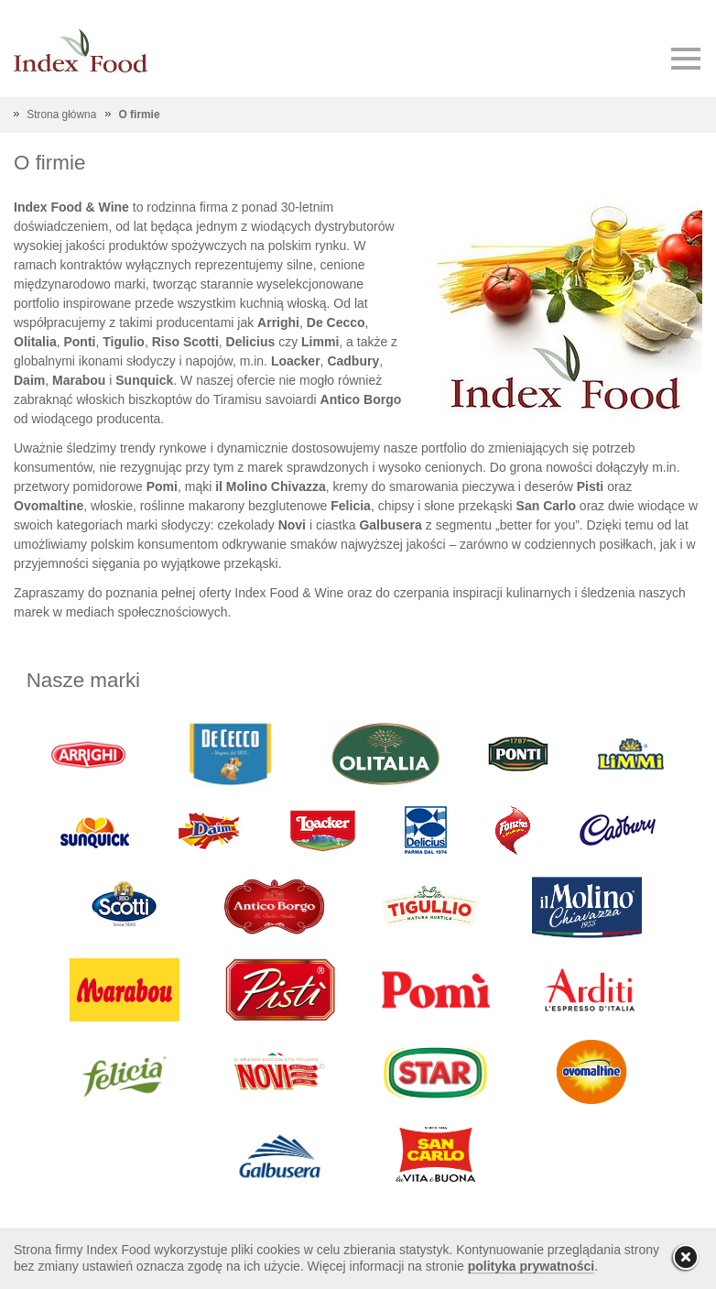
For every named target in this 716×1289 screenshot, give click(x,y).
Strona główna (61, 114)
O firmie (139, 114)
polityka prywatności (531, 1266)
